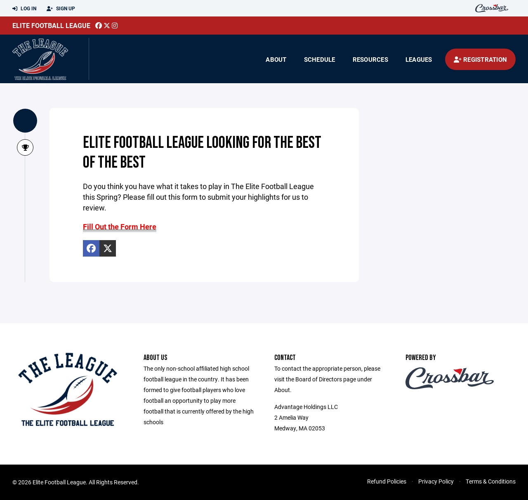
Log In (24, 8)
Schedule (319, 59)
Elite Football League (51, 25)
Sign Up (61, 8)
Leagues (418, 59)
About (276, 59)
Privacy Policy (436, 481)
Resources (370, 59)
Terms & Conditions (491, 481)
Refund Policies (386, 481)
